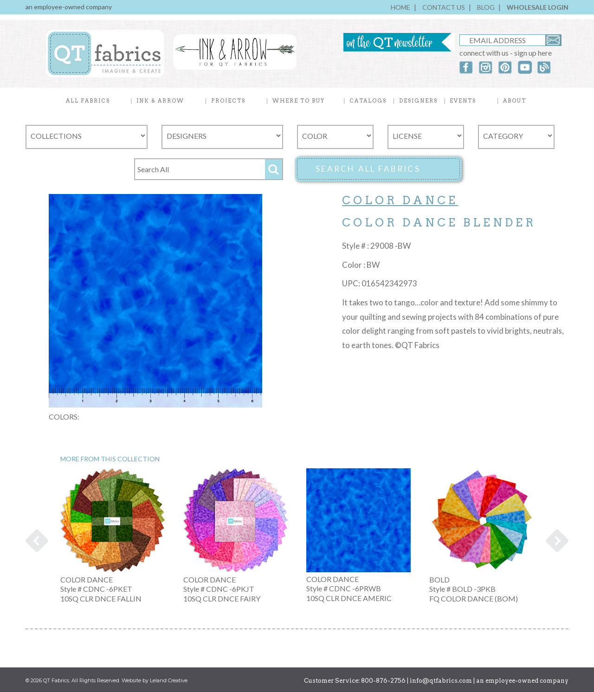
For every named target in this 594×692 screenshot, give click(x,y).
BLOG (486, 7)
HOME (400, 7)
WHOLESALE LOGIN (537, 7)
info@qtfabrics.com (441, 680)
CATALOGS (368, 100)
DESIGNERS (418, 100)
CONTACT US (443, 7)
